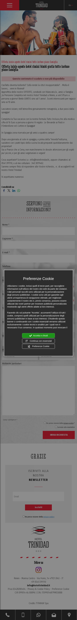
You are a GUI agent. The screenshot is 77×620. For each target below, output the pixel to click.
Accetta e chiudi (38, 335)
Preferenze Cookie (38, 346)
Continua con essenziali (38, 341)
